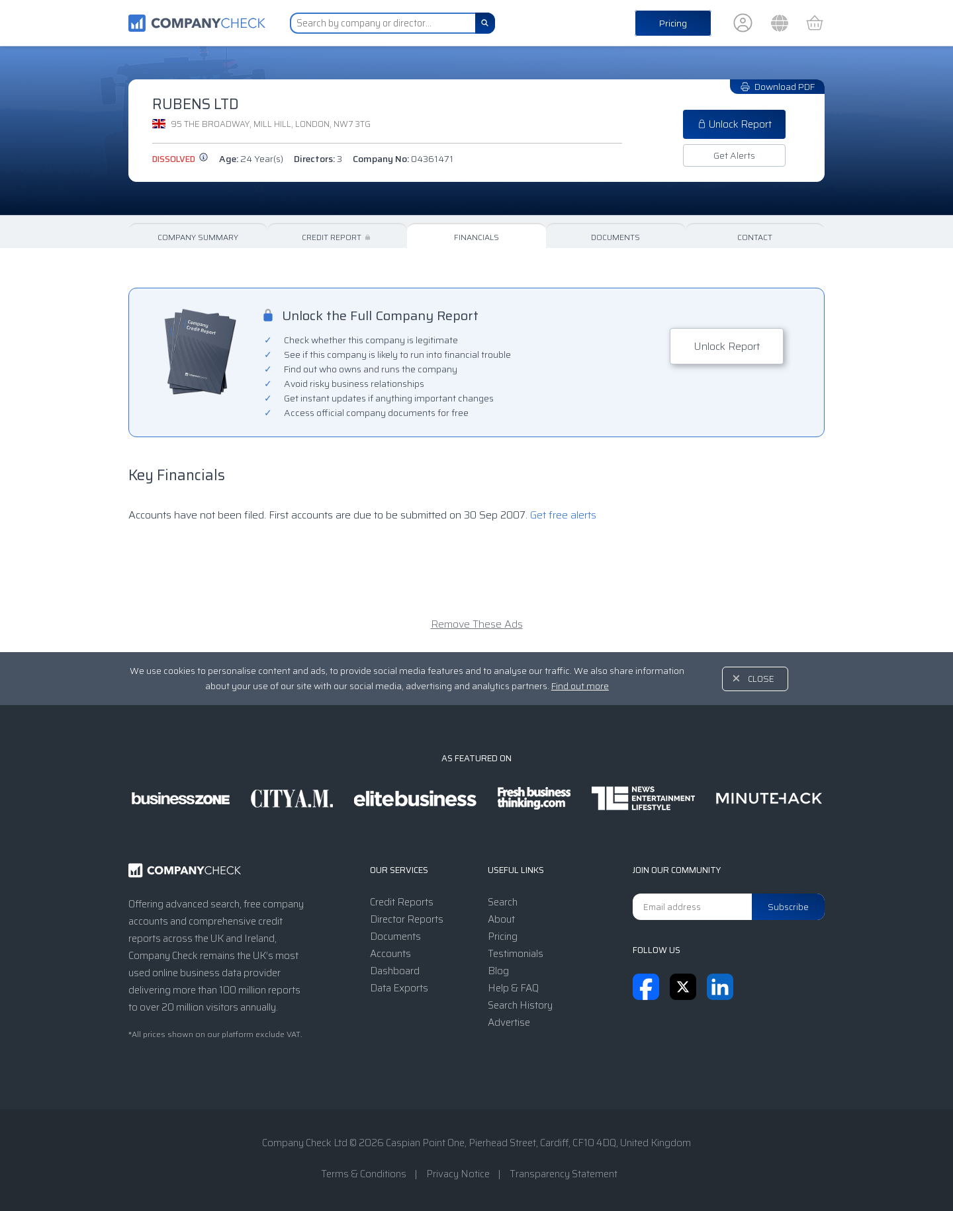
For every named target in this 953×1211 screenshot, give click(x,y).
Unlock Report (734, 124)
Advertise (509, 1022)
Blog (498, 971)
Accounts (390, 954)
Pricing (673, 23)
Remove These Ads (477, 624)
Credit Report (337, 237)
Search (503, 902)
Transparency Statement (563, 1174)
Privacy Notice (458, 1174)
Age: (251, 158)
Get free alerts (563, 515)
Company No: (403, 158)
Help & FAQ (513, 988)
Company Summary (198, 237)
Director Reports (406, 919)
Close (761, 679)
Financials (476, 237)
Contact (754, 237)
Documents (615, 237)
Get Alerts (734, 155)
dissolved (180, 159)
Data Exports (399, 988)
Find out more (580, 686)
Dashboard (395, 971)
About (501, 919)
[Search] (485, 23)
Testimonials (515, 954)
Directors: (318, 158)
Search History (520, 1005)
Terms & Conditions (363, 1174)
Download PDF (777, 86)
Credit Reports (401, 902)
